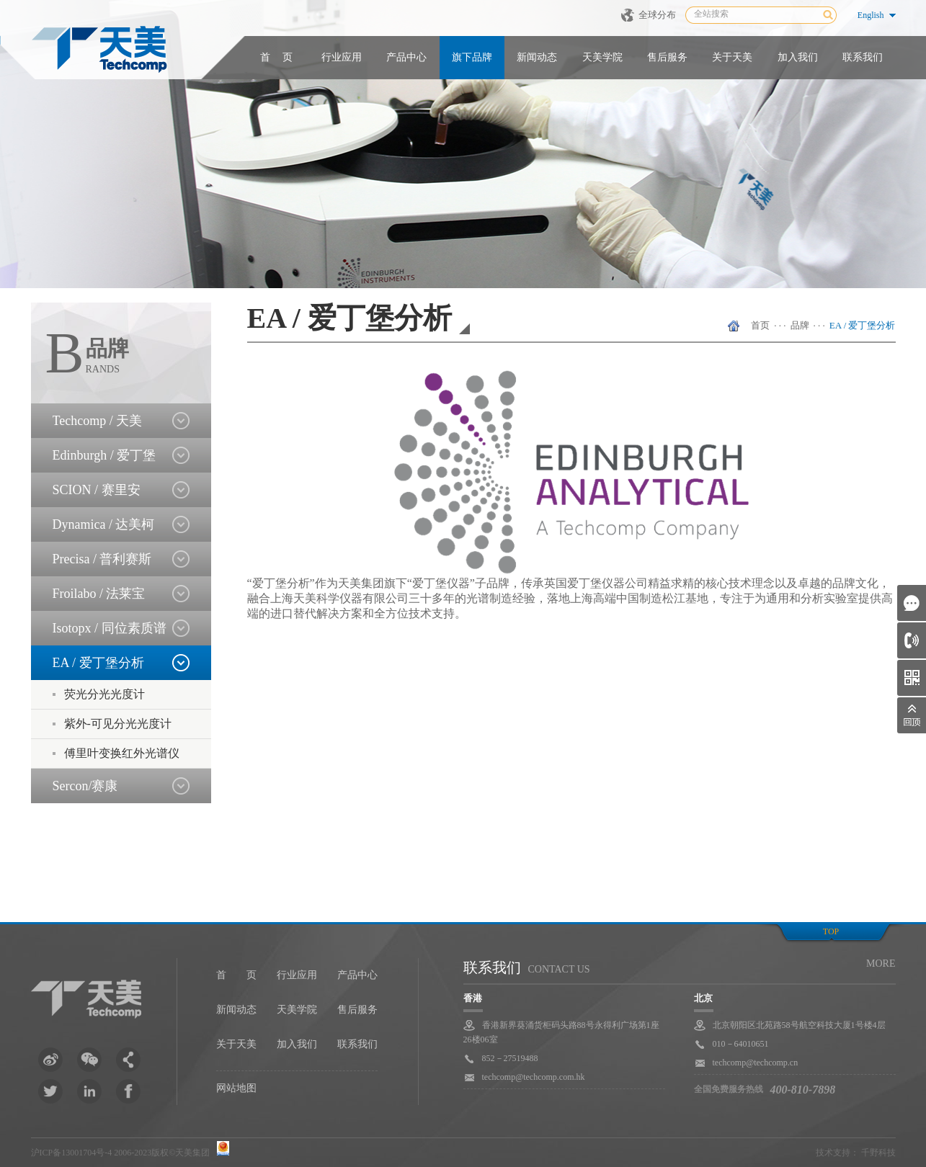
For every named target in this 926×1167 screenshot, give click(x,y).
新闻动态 (537, 57)
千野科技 (878, 1153)
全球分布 (657, 14)
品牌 (800, 325)
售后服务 (667, 57)
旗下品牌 (472, 57)
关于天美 (732, 57)
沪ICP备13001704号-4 (71, 1153)
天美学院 (602, 57)
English (871, 15)
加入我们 (798, 57)
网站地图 (236, 1088)
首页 (760, 325)
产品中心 (406, 57)
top (831, 931)
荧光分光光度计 (104, 694)
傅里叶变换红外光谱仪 (121, 753)
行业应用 (341, 57)
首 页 (276, 57)
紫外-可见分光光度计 (118, 723)
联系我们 (862, 57)
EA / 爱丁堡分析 (862, 325)
